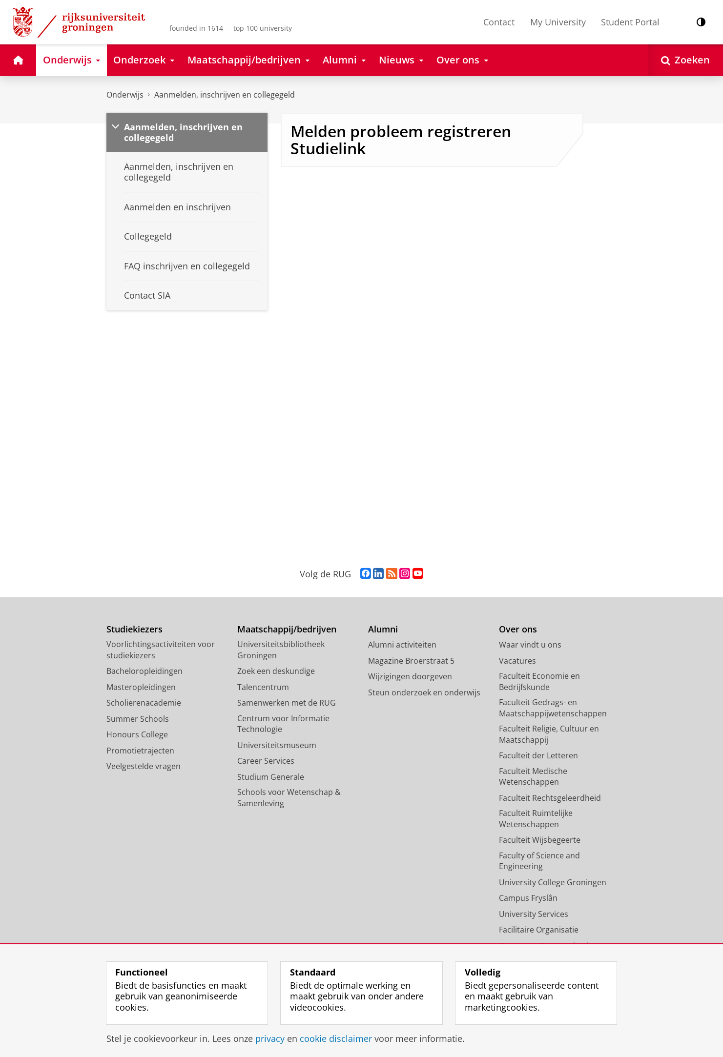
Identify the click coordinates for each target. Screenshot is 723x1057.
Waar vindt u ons (530, 644)
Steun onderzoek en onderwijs (424, 692)
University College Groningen (552, 882)
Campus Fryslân (528, 898)
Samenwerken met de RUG (286, 702)
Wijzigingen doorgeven (410, 676)
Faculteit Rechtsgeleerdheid (550, 798)
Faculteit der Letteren (538, 755)
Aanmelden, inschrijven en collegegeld (224, 94)
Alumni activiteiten (402, 644)
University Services (533, 914)
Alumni (383, 629)
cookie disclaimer (336, 1038)
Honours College (137, 734)
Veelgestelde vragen (143, 766)
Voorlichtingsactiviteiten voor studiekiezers (160, 650)
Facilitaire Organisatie (538, 929)
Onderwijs (125, 94)
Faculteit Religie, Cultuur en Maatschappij (549, 734)
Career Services (265, 760)
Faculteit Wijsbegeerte (539, 839)
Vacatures (517, 660)
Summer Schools (137, 718)
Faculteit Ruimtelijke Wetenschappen (536, 819)
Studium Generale (270, 777)
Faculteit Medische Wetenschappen (533, 777)
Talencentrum (263, 687)
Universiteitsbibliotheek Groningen (281, 650)
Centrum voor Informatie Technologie (283, 724)
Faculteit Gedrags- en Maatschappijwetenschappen (553, 708)
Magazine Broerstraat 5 (411, 660)
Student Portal (630, 22)
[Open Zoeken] (685, 60)
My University (558, 22)
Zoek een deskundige (276, 671)
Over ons (518, 629)
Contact (499, 22)
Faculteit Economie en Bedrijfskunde (539, 681)
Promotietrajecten (140, 750)
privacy (270, 1038)
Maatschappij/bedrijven (286, 629)
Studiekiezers (134, 629)
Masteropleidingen (141, 687)
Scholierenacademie (143, 702)
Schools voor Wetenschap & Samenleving (289, 798)
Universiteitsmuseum (276, 745)
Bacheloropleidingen (144, 671)
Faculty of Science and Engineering (539, 861)
